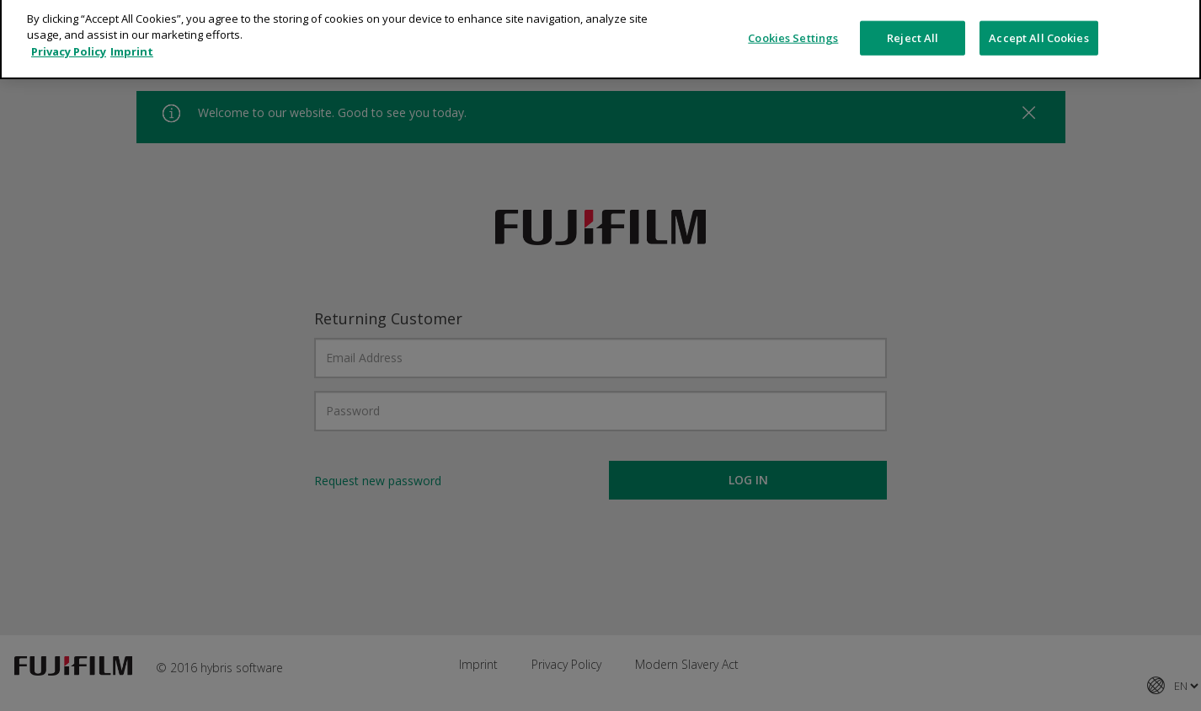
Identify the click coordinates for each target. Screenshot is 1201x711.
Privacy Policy (68, 35)
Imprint (131, 35)
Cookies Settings (793, 21)
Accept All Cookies (1038, 21)
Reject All (912, 21)
